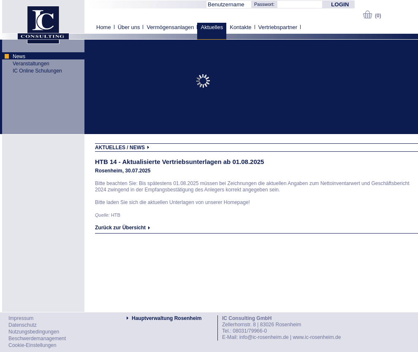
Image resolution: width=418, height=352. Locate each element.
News (19, 56)
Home (103, 27)
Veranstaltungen (31, 64)
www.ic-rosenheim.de (317, 337)
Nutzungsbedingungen (33, 332)
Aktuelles (212, 27)
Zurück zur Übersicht (120, 228)
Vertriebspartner (278, 27)
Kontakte (240, 27)
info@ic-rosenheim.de (264, 337)
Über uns (129, 27)
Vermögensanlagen (170, 27)
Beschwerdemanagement (37, 338)
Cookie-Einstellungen (32, 345)
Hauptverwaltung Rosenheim (166, 318)
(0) (378, 16)
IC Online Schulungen (37, 71)
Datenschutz (22, 325)
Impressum (20, 318)
